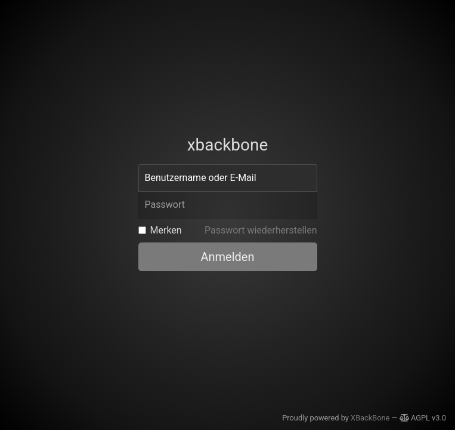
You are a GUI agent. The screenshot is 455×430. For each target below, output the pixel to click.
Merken (166, 230)
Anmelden (227, 257)
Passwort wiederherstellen (261, 230)
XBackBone (370, 417)
